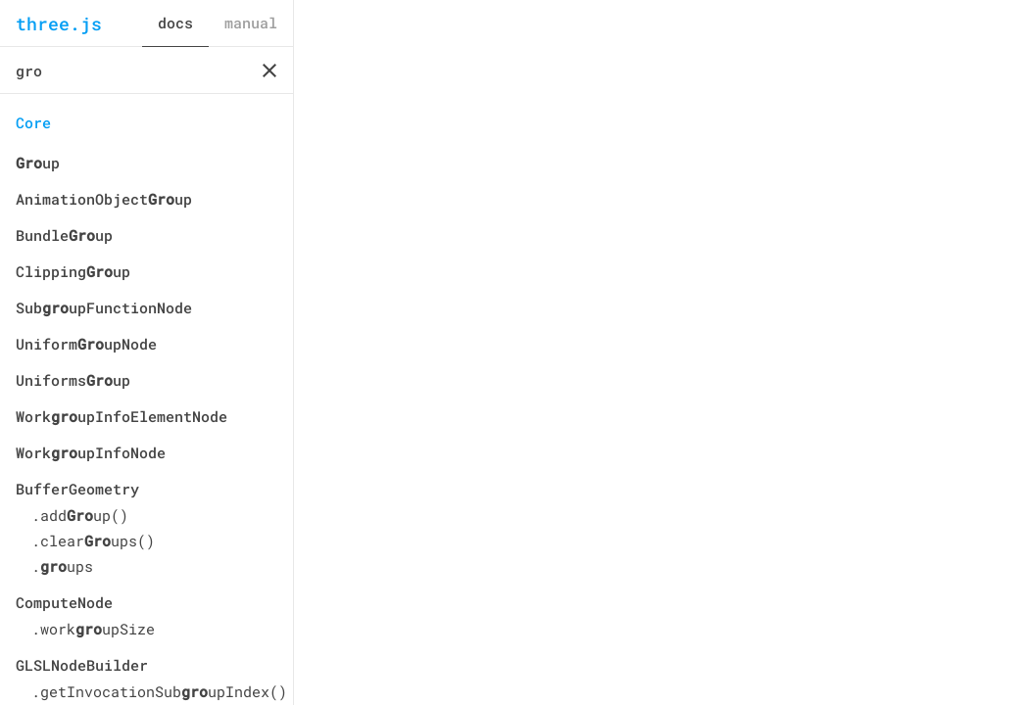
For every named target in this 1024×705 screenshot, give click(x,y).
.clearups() (93, 540)
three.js (59, 23)
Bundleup (64, 235)
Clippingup (73, 271)
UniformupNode (86, 343)
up (38, 162)
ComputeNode (64, 602)
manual (250, 22)
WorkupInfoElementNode (121, 416)
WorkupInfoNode (91, 452)
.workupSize (93, 628)
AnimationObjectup (104, 199)
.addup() (79, 515)
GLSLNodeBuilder (82, 665)
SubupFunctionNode (104, 307)
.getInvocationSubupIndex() (154, 691)
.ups (62, 566)
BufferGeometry (77, 488)
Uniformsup (73, 380)
